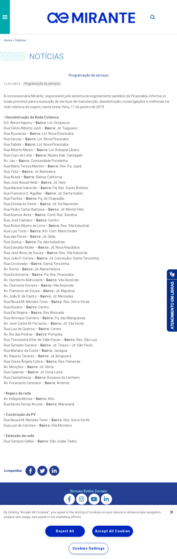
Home (8, 40)
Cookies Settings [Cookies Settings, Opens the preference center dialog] (88, 548)
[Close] (171, 512)
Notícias (20, 40)
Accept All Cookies (112, 531)
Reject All (65, 531)
